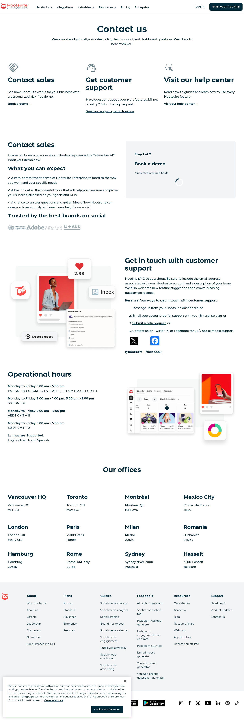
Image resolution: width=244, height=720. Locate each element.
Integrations (65, 7)
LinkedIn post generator (146, 654)
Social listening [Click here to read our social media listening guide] (109, 617)
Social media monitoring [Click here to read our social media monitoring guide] (108, 656)
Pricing (126, 7)
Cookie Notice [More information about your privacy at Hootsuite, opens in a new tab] (53, 700)
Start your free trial (226, 6)
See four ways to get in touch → (110, 111)
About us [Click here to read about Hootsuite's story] (32, 610)
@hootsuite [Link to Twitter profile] (134, 352)
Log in (200, 6)
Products (44, 7)
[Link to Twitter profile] (134, 340)
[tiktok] (236, 703)
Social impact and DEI (41, 644)
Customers (34, 630)
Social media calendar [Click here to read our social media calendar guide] (114, 630)
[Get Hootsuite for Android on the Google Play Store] (154, 703)
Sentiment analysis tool (149, 612)
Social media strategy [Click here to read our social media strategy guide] (114, 603)
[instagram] (180, 703)
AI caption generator (150, 603)
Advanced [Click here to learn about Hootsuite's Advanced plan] (70, 617)
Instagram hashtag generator (149, 622)
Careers (31, 617)
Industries (86, 7)
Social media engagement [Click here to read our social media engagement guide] (109, 639)
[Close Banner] (125, 681)
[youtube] (207, 703)
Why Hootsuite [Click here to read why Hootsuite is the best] (36, 603)
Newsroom (34, 637)
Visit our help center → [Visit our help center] (181, 103)
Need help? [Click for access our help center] (218, 603)
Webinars (180, 630)
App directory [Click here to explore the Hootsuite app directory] (182, 637)
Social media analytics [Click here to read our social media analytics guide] (114, 610)
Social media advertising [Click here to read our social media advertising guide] (108, 667)
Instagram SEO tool (149, 645)
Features (69, 630)
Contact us (218, 617)
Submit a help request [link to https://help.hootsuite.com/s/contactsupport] (149, 323)
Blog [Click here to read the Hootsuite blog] (177, 617)
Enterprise (142, 7)
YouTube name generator (147, 665)
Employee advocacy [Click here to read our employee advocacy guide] (113, 647)
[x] (197, 703)
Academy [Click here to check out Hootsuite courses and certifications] (180, 610)
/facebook (154, 352)
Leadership (34, 623)
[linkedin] (217, 703)
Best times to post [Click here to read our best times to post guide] (112, 623)
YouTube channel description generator (151, 675)
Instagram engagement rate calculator (148, 635)
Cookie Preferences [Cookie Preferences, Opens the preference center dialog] (107, 709)
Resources (107, 7)
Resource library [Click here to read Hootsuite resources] (184, 623)
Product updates (221, 610)
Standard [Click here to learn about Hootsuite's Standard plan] (69, 610)
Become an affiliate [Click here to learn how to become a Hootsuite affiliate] (186, 644)
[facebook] (189, 703)
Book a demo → (20, 103)
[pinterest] (227, 703)
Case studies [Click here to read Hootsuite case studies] (182, 603)
